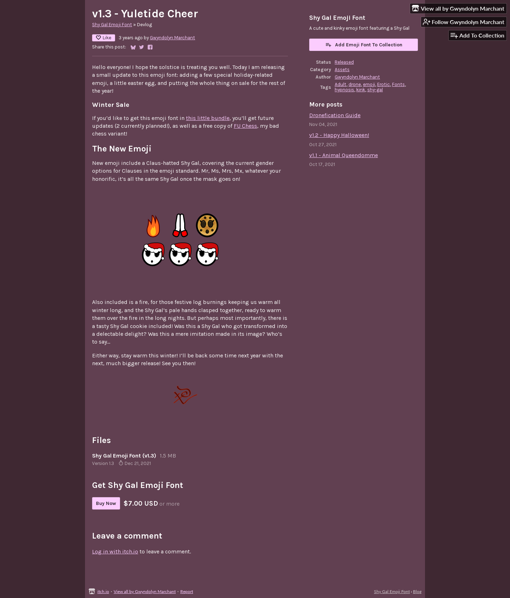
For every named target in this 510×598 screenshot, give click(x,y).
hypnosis (344, 89)
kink (360, 89)
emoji (369, 84)
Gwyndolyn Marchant (172, 37)
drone (354, 84)
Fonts (398, 84)
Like (103, 38)
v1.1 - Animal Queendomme (343, 155)
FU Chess (245, 125)
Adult (340, 84)
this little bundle (208, 118)
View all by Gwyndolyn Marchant (145, 591)
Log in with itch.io (115, 551)
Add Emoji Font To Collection (363, 44)
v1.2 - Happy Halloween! (339, 135)
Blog (417, 591)
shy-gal (375, 89)
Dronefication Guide (335, 115)
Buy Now (106, 503)
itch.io (103, 591)
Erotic (383, 84)
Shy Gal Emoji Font (112, 24)
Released (344, 62)
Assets (342, 69)
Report (186, 591)
